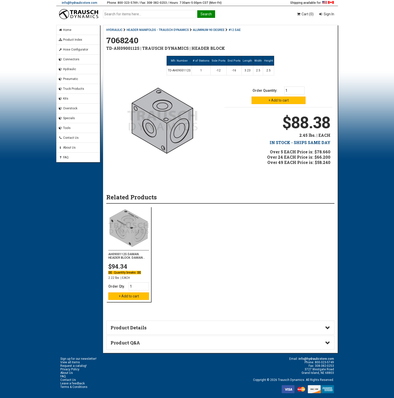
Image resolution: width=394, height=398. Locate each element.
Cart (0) (305, 14)
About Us (67, 147)
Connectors (69, 59)
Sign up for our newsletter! (78, 359)
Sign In (328, 14)
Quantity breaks (124, 272)
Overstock (68, 108)
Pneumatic (68, 79)
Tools (65, 128)
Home (65, 30)
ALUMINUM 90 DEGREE (209, 30)
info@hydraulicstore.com (79, 3)
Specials (67, 118)
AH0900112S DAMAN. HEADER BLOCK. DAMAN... (126, 255)
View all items (70, 362)
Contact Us (69, 138)
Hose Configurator (73, 49)
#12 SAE (235, 30)
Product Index (70, 39)
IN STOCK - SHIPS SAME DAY (300, 142)
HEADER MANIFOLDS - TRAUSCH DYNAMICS (158, 30)
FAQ (64, 157)
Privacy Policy (69, 369)
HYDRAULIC (114, 30)
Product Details (128, 328)
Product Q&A (125, 343)
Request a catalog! (73, 366)
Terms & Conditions (73, 387)
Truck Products (71, 89)
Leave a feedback (72, 383)
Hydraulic (67, 69)
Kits (63, 98)
